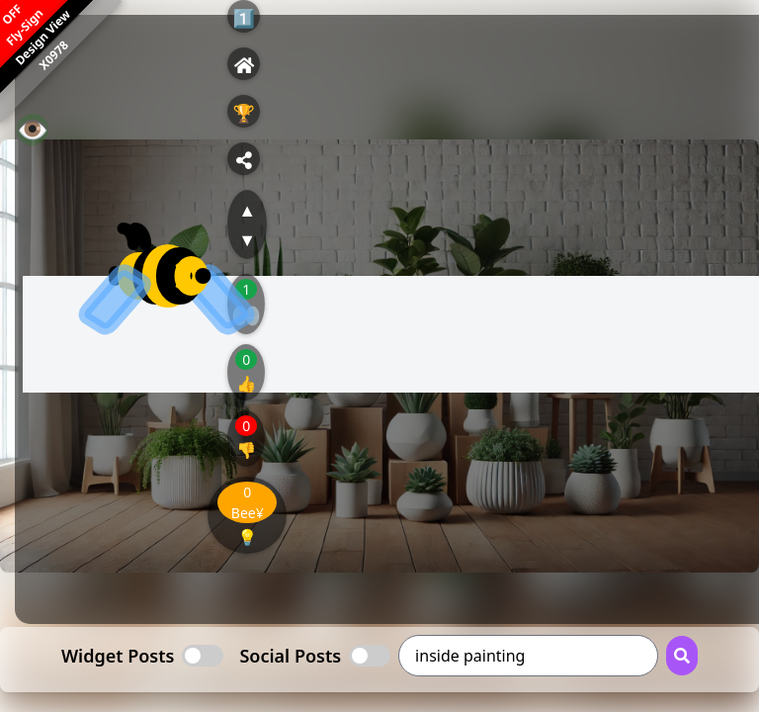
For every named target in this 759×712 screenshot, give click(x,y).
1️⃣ (244, 18)
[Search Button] (682, 655)
